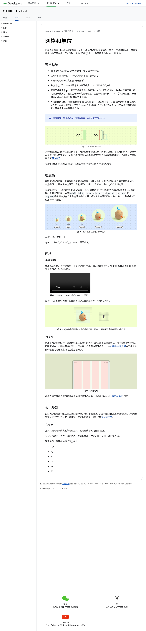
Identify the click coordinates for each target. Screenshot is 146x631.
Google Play (86, 3)
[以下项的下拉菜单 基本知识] (39, 3)
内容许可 (65, 484)
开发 (69, 3)
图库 (28, 17)
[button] (17, 23)
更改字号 (56, 158)
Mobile (23, 11)
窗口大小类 (106, 417)
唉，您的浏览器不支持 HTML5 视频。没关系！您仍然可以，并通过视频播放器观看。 (70, 283)
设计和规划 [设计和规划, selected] (51, 3)
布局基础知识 (116, 346)
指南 (98, 31)
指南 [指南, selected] (17, 17)
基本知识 (32, 3)
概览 (5, 17)
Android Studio (133, 3)
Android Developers (53, 31)
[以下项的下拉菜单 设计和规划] (59, 3)
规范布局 (116, 396)
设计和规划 (68, 31)
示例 (40, 17)
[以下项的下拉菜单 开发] (74, 3)
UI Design (8, 11)
